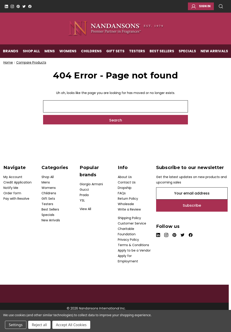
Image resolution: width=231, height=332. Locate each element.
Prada (84, 195)
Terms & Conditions (133, 245)
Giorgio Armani (91, 184)
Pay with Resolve (16, 198)
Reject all (39, 324)
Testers (137, 51)
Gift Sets (115, 51)
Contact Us (127, 182)
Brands (10, 51)
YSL (82, 200)
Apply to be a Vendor (134, 250)
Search (221, 6)
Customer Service (132, 223)
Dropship (125, 187)
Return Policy (128, 198)
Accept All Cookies (71, 324)
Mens (49, 51)
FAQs (122, 193)
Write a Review (129, 209)
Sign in (200, 6)
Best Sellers (162, 51)
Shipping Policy (129, 218)
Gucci (84, 189)
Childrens (91, 51)
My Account (12, 177)
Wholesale (126, 204)
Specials (187, 51)
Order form (12, 193)
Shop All (31, 51)
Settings (16, 324)
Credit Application (17, 182)
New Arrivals (214, 51)
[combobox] (115, 106)
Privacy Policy (128, 239)
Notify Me (10, 187)
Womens (67, 51)
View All (85, 209)
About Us (125, 177)
